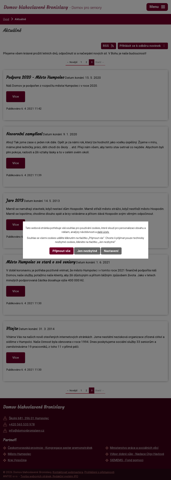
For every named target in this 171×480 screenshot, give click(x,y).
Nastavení (111, 251)
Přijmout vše (62, 251)
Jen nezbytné (87, 251)
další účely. (103, 232)
